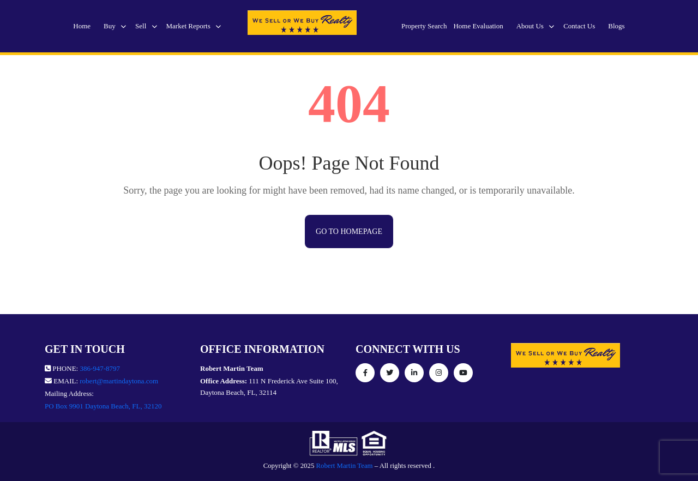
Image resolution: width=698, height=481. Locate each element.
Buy (115, 26)
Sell (146, 26)
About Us (535, 26)
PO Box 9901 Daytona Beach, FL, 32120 (103, 406)
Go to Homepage (349, 231)
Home (82, 26)
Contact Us (579, 26)
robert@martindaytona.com (119, 381)
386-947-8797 (100, 368)
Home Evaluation (478, 26)
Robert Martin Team (344, 466)
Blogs (616, 26)
